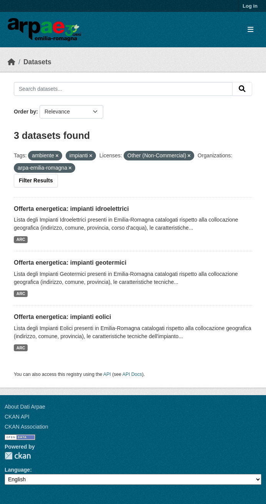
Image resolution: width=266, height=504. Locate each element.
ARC (21, 239)
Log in (250, 6)
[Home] (11, 62)
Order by (25, 111)
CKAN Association (26, 427)
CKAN (18, 456)
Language (17, 470)
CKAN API (17, 417)
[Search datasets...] (123, 89)
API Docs (132, 374)
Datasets (37, 62)
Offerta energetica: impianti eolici (62, 317)
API (107, 374)
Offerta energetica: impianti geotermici (70, 262)
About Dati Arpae (25, 407)
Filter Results (36, 180)
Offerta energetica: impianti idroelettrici (71, 208)
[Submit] (242, 89)
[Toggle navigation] (250, 29)
